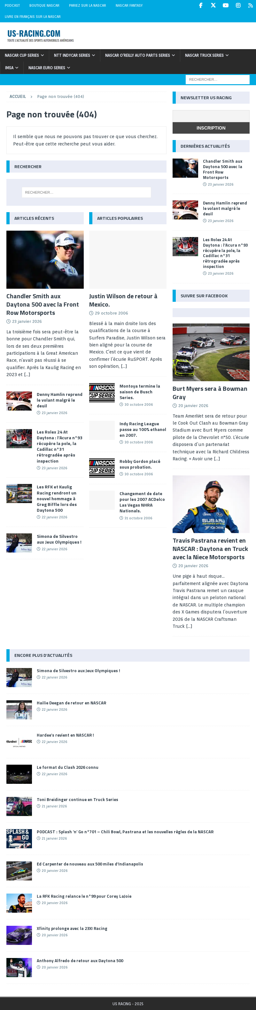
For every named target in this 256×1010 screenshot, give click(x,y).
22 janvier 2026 (54, 517)
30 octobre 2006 (139, 404)
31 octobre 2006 (138, 518)
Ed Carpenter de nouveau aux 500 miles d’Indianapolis (90, 864)
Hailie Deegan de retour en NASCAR (71, 703)
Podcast (12, 5)
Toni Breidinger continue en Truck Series (77, 799)
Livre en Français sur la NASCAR (33, 16)
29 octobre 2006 (111, 313)
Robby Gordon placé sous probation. (140, 464)
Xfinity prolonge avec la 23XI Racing (72, 928)
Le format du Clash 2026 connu (67, 767)
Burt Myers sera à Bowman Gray (210, 392)
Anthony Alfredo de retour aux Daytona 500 (80, 960)
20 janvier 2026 (193, 405)
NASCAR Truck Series (204, 55)
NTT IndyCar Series (72, 55)
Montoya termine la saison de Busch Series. (140, 391)
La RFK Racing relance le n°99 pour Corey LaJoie (84, 896)
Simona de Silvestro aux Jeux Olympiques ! (59, 539)
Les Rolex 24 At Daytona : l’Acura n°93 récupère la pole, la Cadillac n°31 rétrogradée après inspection (59, 446)
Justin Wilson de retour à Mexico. (123, 300)
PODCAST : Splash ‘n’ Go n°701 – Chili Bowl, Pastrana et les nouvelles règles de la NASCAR (125, 831)
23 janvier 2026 (27, 321)
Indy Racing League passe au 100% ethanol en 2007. (143, 429)
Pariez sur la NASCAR (87, 5)
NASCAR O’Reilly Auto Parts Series (137, 55)
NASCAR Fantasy (129, 5)
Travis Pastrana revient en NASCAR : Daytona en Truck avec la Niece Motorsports (210, 548)
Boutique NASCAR (44, 5)
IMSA (9, 67)
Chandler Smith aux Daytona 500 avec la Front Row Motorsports (42, 304)
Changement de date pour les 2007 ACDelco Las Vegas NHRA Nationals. (142, 502)
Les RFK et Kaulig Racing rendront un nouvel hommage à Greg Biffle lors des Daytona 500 (57, 498)
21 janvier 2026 (54, 806)
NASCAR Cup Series (22, 55)
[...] (27, 374)
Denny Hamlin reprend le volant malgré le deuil (59, 400)
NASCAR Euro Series (46, 67)
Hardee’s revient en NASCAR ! (65, 735)
